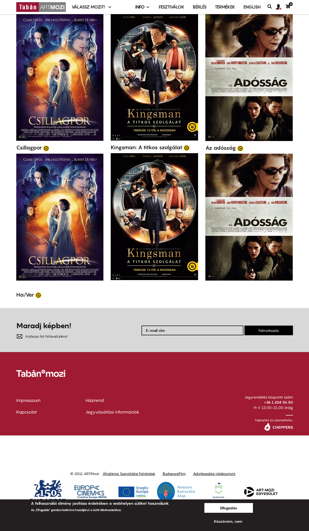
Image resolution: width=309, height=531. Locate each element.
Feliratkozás (269, 330)
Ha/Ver (25, 295)
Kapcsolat (26, 412)
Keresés (271, 6)
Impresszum (28, 400)
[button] (280, 7)
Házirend (94, 400)
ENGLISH (252, 6)
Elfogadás (228, 508)
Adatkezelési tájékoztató (214, 473)
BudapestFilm (174, 473)
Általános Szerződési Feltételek (129, 473)
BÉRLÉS (200, 6)
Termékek (225, 6)
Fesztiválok (171, 6)
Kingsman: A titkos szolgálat (146, 147)
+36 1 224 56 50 (278, 402)
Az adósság (220, 148)
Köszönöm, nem (228, 521)
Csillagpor (29, 147)
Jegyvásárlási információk (112, 412)
